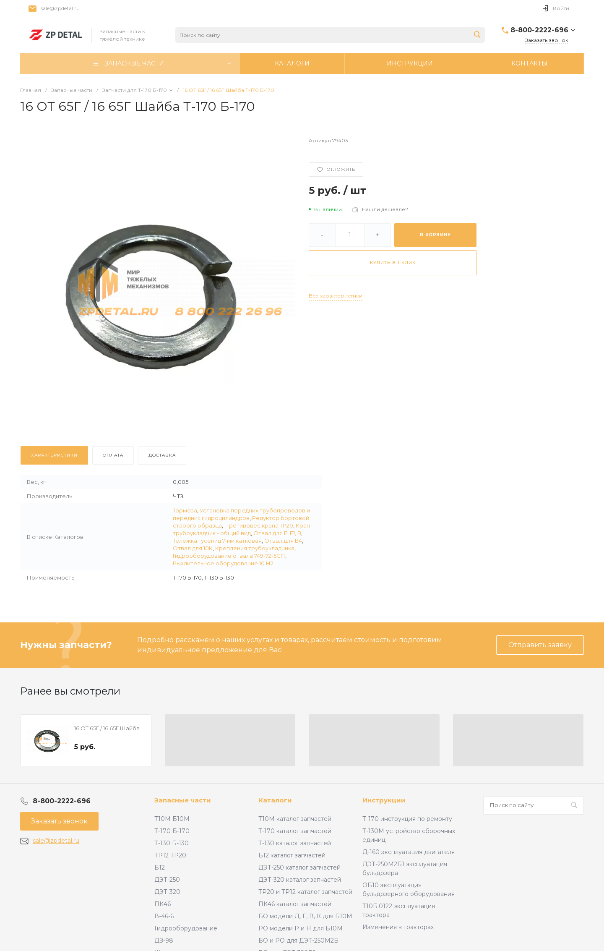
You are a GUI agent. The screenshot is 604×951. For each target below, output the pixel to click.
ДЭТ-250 (167, 879)
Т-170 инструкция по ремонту (407, 819)
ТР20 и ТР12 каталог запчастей (305, 892)
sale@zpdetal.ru (60, 8)
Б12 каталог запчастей (291, 855)
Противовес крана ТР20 (258, 525)
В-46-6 (164, 916)
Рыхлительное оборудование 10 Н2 (223, 563)
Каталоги (275, 800)
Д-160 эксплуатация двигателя (408, 852)
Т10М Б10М (172, 819)
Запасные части (182, 800)
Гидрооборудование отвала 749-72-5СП (229, 555)
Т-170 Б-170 (172, 831)
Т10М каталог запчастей (294, 819)
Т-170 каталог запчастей (294, 831)
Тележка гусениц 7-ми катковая (217, 540)
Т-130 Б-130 (171, 843)
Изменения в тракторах (398, 927)
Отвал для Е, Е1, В (277, 533)
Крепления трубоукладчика (254, 548)
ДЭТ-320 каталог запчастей (299, 879)
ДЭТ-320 (167, 892)
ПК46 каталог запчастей (294, 904)
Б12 (159, 867)
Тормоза (185, 510)
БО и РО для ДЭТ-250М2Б (298, 940)
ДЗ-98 (163, 940)
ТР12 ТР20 (170, 855)
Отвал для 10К (193, 548)
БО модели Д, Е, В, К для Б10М (305, 916)
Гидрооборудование (185, 928)
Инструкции (384, 800)
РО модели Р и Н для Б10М (300, 928)
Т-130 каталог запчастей (294, 843)
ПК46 (162, 904)
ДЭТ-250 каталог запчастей (299, 867)
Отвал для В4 (283, 540)
